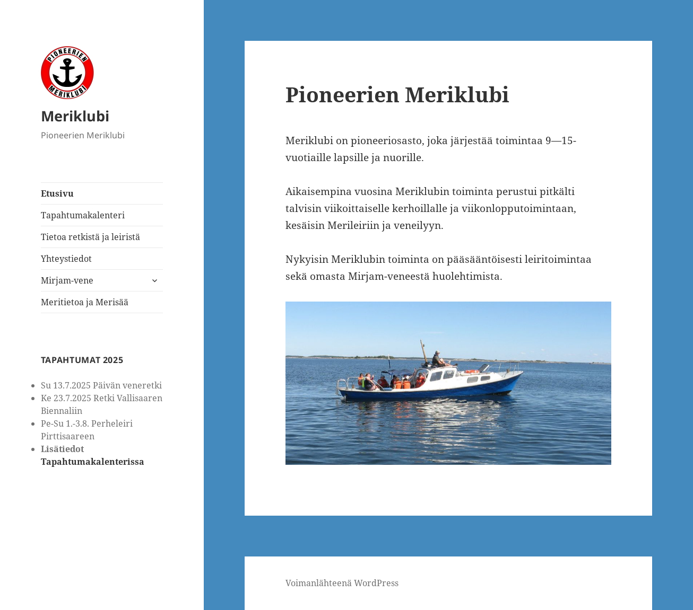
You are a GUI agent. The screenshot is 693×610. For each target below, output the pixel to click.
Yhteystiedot (66, 258)
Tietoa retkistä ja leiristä (90, 237)
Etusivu (57, 193)
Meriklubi (75, 116)
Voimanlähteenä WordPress (342, 583)
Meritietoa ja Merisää (84, 302)
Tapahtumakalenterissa (92, 461)
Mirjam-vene (67, 280)
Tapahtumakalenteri (83, 215)
